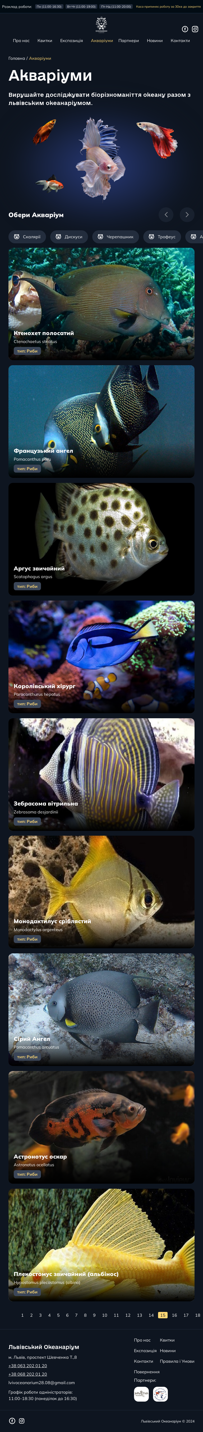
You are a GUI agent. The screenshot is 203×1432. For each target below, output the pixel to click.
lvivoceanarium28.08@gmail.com (41, 1382)
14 (151, 1315)
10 (104, 1315)
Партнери (128, 40)
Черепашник (115, 236)
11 (116, 1315)
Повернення (147, 1371)
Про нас (21, 40)
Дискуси (69, 236)
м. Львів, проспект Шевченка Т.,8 (42, 1357)
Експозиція (71, 40)
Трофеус (162, 236)
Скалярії (27, 236)
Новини (155, 40)
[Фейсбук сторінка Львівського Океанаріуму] (185, 29)
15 (162, 1315)
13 (139, 1315)
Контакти (180, 40)
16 (174, 1315)
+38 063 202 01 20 (27, 1366)
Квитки (45, 40)
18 (197, 1315)
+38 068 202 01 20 (27, 1374)
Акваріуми (102, 40)
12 (128, 1315)
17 (186, 1315)
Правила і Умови (177, 1361)
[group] (27, 236)
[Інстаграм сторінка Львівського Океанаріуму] (195, 29)
